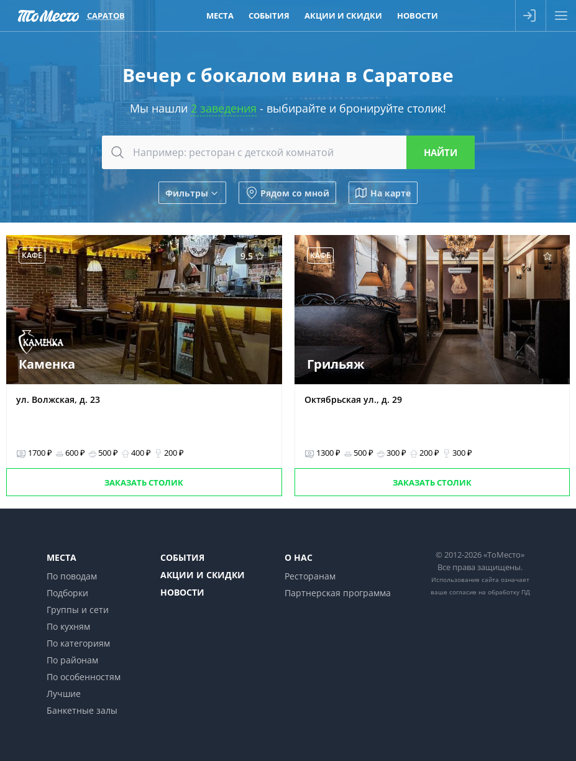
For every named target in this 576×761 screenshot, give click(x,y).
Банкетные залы (82, 710)
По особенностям (84, 677)
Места (61, 557)
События (182, 557)
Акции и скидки (202, 575)
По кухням (68, 626)
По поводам (72, 576)
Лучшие (64, 693)
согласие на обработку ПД (489, 592)
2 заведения (224, 108)
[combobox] (288, 152)
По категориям (78, 643)
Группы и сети (78, 610)
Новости (182, 592)
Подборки (67, 593)
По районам (72, 660)
